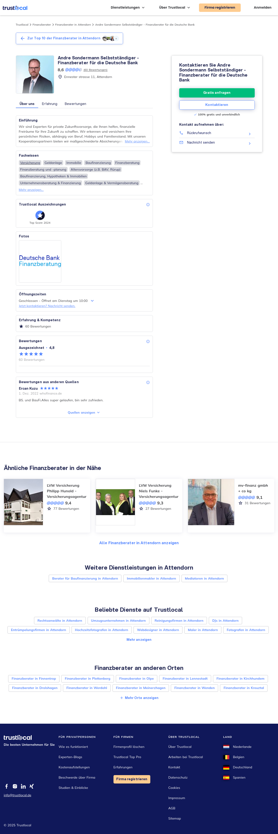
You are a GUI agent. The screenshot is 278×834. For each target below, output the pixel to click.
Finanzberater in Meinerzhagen (141, 688)
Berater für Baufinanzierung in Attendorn (85, 578)
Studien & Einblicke (73, 788)
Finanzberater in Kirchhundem (240, 678)
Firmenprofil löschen (128, 747)
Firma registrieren (131, 779)
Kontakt (174, 767)
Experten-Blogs (70, 757)
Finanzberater (42, 24)
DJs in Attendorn (225, 620)
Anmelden (262, 7)
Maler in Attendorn (203, 630)
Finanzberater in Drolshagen (35, 688)
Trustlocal (22, 24)
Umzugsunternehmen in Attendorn (118, 620)
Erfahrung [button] (49, 103)
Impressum (176, 798)
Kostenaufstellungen (74, 767)
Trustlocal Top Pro (127, 757)
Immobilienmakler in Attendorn (151, 578)
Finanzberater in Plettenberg (87, 678)
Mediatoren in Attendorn (204, 578)
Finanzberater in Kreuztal (243, 688)
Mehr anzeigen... (137, 141)
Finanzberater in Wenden (194, 688)
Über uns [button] (27, 103)
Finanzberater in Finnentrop (34, 678)
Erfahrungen (123, 767)
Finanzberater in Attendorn (73, 24)
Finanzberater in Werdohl (86, 688)
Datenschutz (178, 777)
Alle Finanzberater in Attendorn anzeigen (139, 542)
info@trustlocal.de (17, 795)
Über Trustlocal (180, 747)
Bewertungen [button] (75, 103)
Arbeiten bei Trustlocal (185, 757)
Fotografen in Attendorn (246, 630)
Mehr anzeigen (139, 639)
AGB (171, 808)
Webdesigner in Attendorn (158, 630)
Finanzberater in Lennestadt (185, 678)
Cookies (174, 788)
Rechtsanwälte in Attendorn (60, 620)
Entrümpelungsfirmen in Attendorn (38, 630)
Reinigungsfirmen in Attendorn (179, 620)
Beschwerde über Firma (76, 777)
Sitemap (174, 818)
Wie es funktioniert (73, 747)
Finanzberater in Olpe (136, 678)
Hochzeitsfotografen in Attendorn (101, 630)
